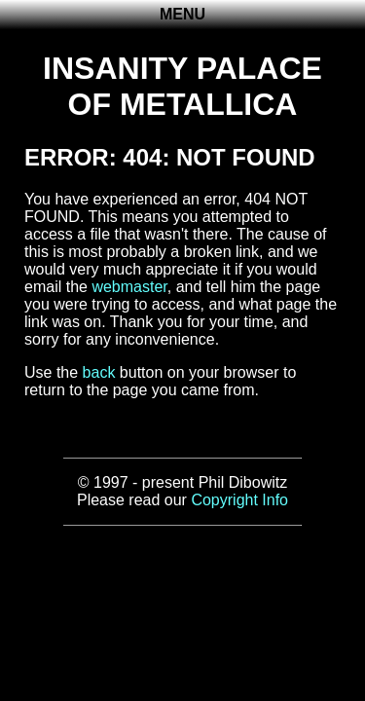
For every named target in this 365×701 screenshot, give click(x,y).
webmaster (128, 286)
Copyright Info (239, 500)
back (99, 372)
